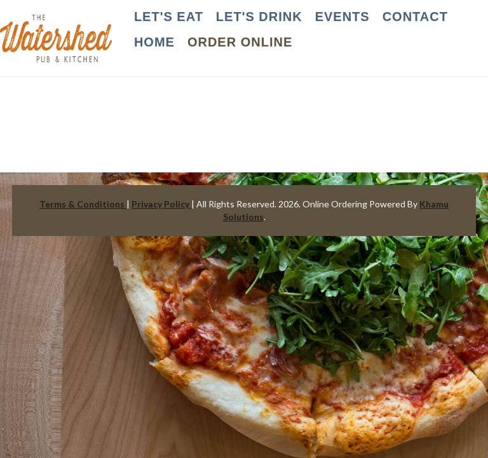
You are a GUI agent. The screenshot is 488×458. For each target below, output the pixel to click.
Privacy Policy (161, 203)
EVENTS (342, 17)
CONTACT (415, 17)
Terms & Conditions (82, 203)
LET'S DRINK (259, 17)
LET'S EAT (168, 17)
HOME (154, 42)
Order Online (239, 42)
